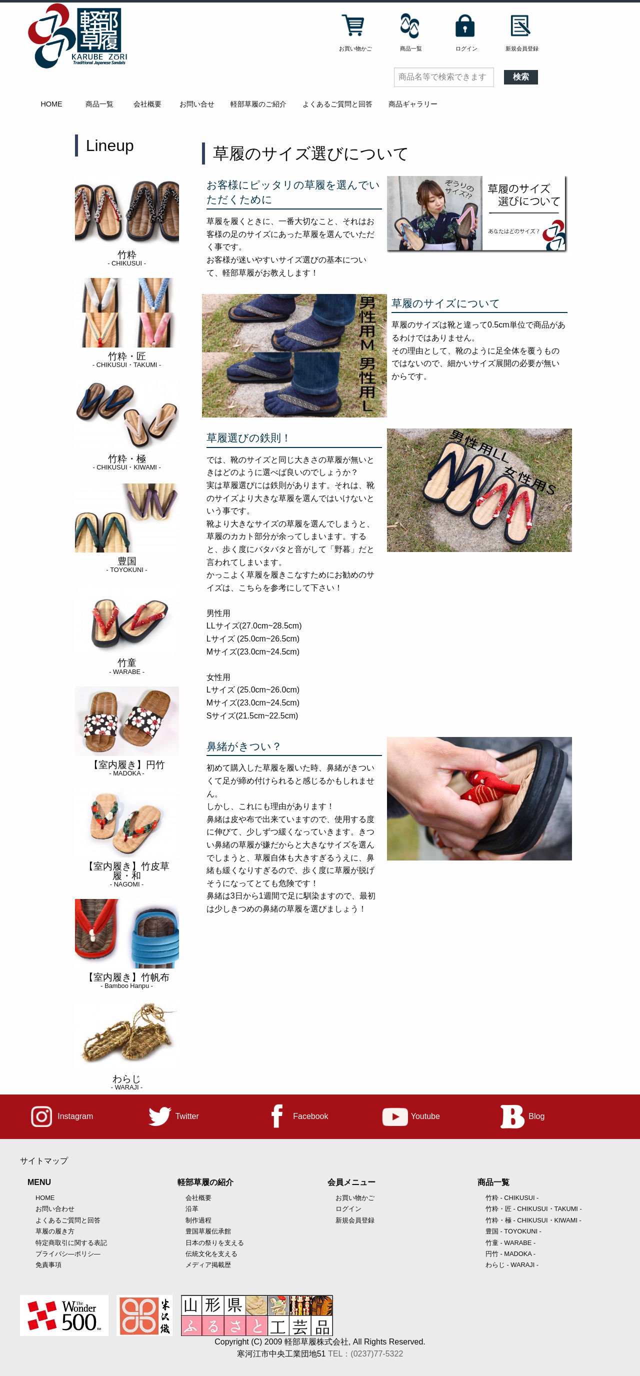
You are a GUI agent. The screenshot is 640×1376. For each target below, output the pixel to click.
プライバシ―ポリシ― (68, 1254)
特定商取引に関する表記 (71, 1242)
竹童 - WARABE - (511, 1242)
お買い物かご (355, 1198)
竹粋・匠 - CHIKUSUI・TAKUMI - (534, 1208)
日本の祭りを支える (215, 1242)
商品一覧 (100, 104)
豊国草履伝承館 (208, 1231)
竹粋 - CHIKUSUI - (512, 1198)
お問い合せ (197, 104)
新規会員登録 (355, 1220)
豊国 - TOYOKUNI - (514, 1231)
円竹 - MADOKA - (511, 1254)
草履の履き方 (55, 1231)
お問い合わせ (55, 1208)
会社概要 (148, 104)
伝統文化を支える (212, 1254)
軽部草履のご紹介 (258, 104)
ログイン (349, 1208)
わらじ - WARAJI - (512, 1264)
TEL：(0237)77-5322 (365, 1354)
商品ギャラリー (413, 104)
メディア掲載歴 (208, 1264)
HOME (51, 104)
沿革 (192, 1208)
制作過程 (199, 1220)
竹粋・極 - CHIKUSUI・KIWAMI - (534, 1220)
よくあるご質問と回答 (337, 104)
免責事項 (49, 1264)
